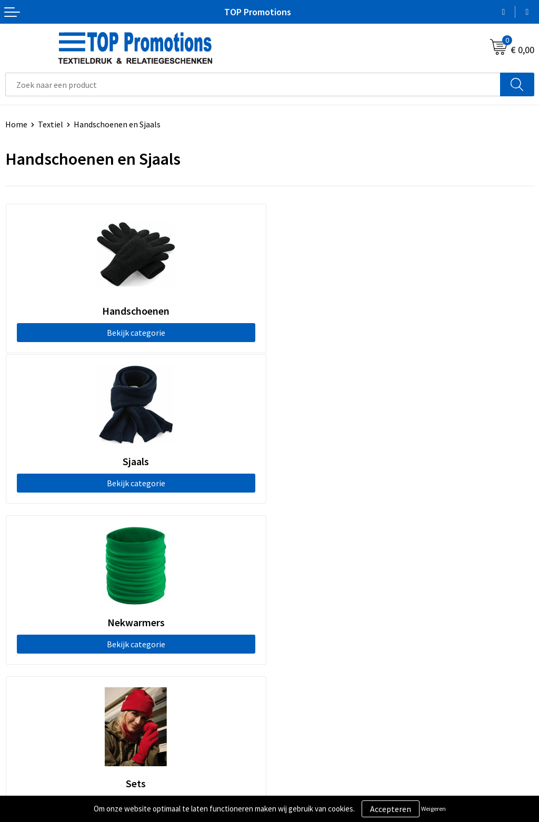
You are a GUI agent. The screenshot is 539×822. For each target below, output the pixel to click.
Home (16, 124)
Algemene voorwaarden (48, 760)
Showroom (294, 760)
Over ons (290, 577)
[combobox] (253, 84)
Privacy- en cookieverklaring (56, 775)
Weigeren (433, 809)
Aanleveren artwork (310, 775)
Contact (289, 592)
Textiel (50, 124)
